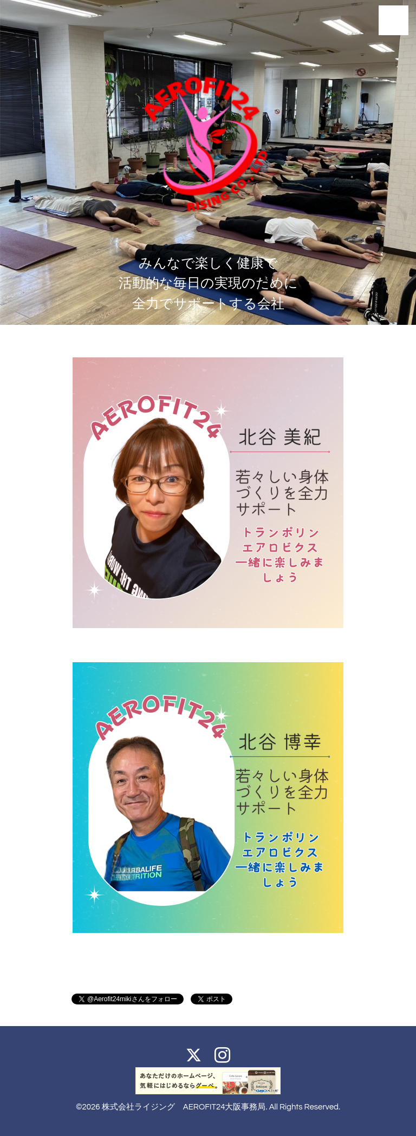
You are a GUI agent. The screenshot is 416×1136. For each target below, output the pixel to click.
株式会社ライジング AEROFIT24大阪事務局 (184, 1107)
